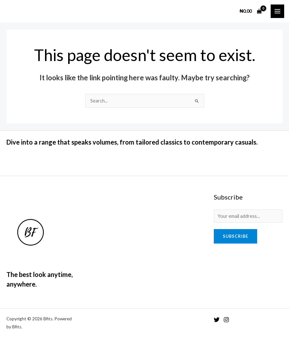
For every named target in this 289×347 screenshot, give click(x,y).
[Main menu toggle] (277, 11)
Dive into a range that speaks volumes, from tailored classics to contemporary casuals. (131, 142)
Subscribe (235, 236)
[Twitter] (217, 320)
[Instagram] (226, 320)
